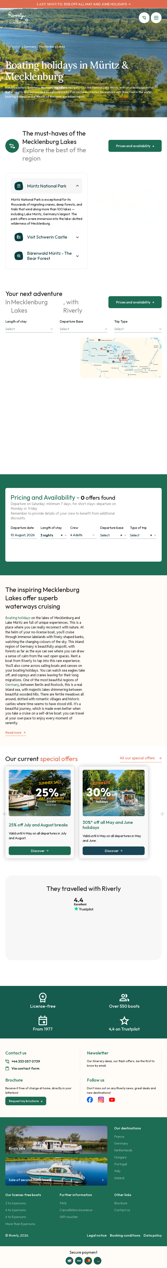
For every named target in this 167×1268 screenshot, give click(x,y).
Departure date (22, 527)
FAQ (63, 1203)
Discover (40, 851)
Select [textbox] (111, 535)
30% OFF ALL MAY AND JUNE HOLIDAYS (95, 4)
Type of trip (138, 527)
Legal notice (97, 1235)
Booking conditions (125, 1235)
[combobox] (29, 328)
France (119, 1136)
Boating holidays (17, 618)
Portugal (120, 1164)
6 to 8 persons (15, 1217)
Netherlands (123, 1150)
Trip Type (121, 321)
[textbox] (29, 328)
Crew (74, 527)
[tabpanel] (128, 200)
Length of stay (16, 321)
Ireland (119, 1178)
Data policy (153, 1235)
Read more (15, 733)
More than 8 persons (20, 1224)
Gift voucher (69, 1217)
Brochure (120, 1203)
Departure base (112, 527)
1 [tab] (151, 222)
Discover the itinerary (51, 395)
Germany (30, 46)
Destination (13, 46)
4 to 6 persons (15, 1210)
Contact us (122, 1210)
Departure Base (71, 321)
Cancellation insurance (76, 1210)
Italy (117, 1171)
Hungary (120, 1157)
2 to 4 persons (15, 1203)
